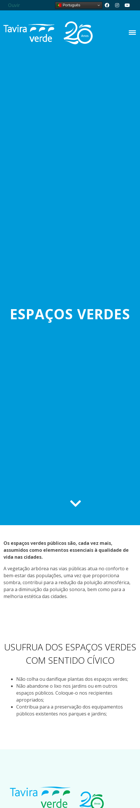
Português (68, 5)
